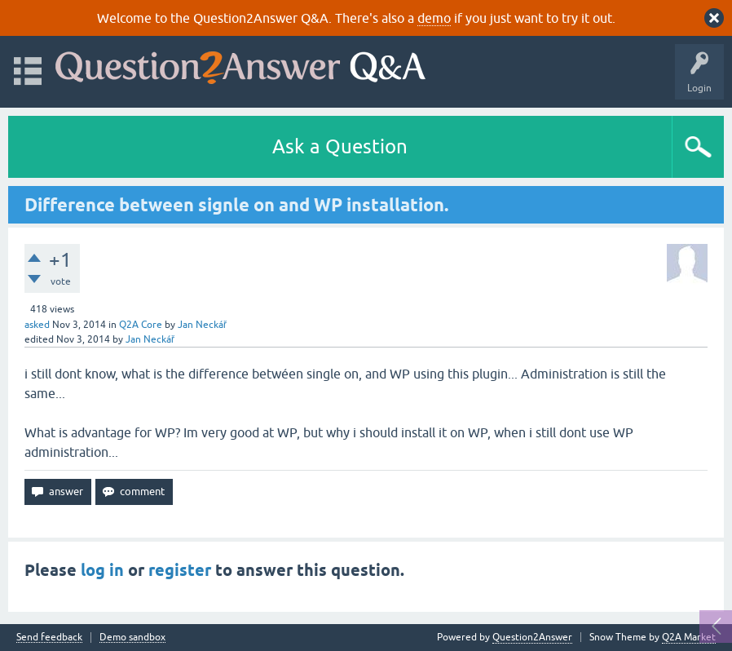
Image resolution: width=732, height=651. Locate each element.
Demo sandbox (132, 637)
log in (102, 570)
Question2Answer (532, 637)
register (179, 570)
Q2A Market (689, 637)
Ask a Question (340, 146)
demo (434, 18)
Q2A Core (140, 324)
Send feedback (49, 637)
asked (37, 324)
